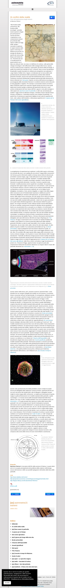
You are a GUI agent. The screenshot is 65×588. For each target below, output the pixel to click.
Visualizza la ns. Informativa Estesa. (22, 579)
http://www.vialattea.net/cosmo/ (18, 477)
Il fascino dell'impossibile (40, 338)
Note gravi (25, 80)
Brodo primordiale (47, 313)
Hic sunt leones (48, 320)
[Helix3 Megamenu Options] (32, 9)
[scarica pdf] (13, 485)
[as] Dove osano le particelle (27, 91)
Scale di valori (36, 414)
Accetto (7, 582)
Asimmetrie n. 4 (14, 401)
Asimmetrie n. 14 (28, 246)
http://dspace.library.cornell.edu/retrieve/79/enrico (24, 480)
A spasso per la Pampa (46, 239)
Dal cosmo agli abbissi (22, 100)
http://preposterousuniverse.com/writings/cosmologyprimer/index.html (29, 479)
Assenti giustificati (40, 340)
